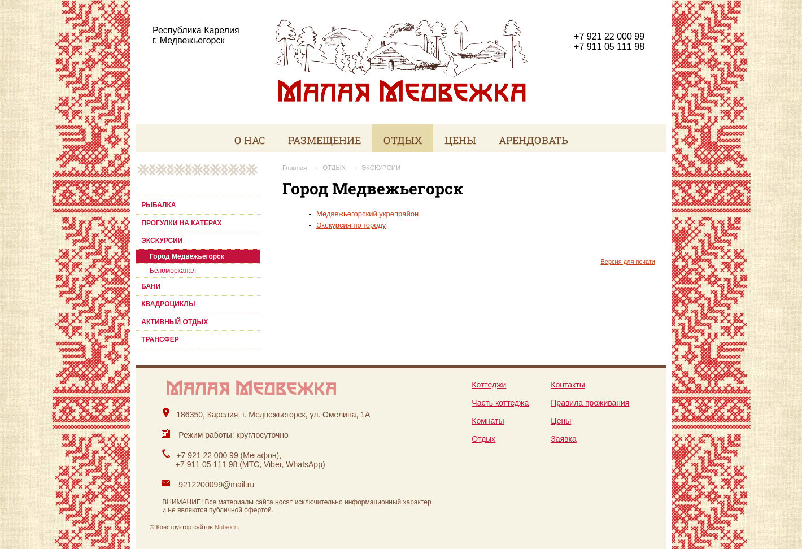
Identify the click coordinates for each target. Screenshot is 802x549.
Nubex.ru (227, 527)
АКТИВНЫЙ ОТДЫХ (174, 322)
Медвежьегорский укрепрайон (367, 214)
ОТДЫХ (402, 140)
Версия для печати (627, 261)
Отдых (483, 438)
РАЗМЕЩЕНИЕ (324, 140)
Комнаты (488, 420)
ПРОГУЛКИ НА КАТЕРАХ (181, 223)
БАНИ (150, 286)
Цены (561, 420)
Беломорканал (173, 270)
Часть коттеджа (500, 402)
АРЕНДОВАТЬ (533, 140)
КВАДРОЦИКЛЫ (168, 304)
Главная (294, 167)
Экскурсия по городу (351, 225)
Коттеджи (489, 384)
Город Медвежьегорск (187, 256)
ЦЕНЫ (460, 140)
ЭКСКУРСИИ (161, 241)
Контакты (568, 384)
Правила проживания (590, 402)
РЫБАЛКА (158, 205)
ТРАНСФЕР (160, 339)
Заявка (563, 438)
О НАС (249, 140)
